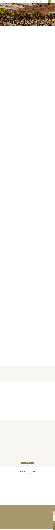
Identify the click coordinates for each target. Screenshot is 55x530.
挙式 (34, 1)
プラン (31, 1)
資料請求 (53, 518)
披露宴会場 (37, 1)
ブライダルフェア (27, 1)
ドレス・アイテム (44, 1)
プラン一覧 (27, 462)
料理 (40, 1)
